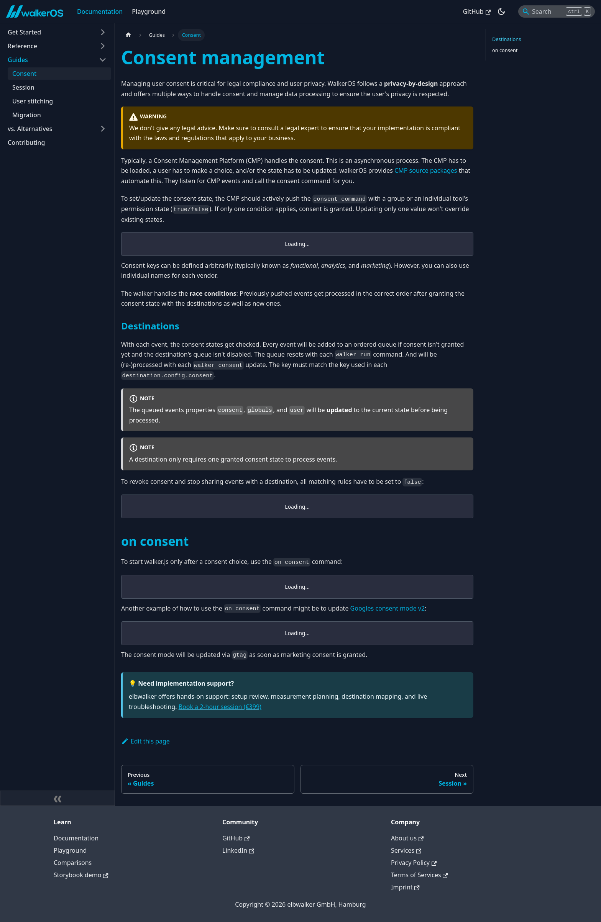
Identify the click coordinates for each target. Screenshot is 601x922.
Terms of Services (419, 875)
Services (406, 850)
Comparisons (73, 862)
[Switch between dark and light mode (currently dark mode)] (501, 11)
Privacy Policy (414, 862)
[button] (57, 32)
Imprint (405, 887)
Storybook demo (81, 875)
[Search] (556, 11)
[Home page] (128, 35)
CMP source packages (425, 170)
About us (407, 838)
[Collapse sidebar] (57, 798)
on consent (505, 50)
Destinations (506, 39)
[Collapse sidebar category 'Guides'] (102, 60)
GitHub (477, 11)
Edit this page (145, 741)
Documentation (100, 11)
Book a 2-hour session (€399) (220, 707)
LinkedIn (238, 850)
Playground (149, 11)
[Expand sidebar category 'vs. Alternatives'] (102, 129)
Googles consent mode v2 (387, 608)
